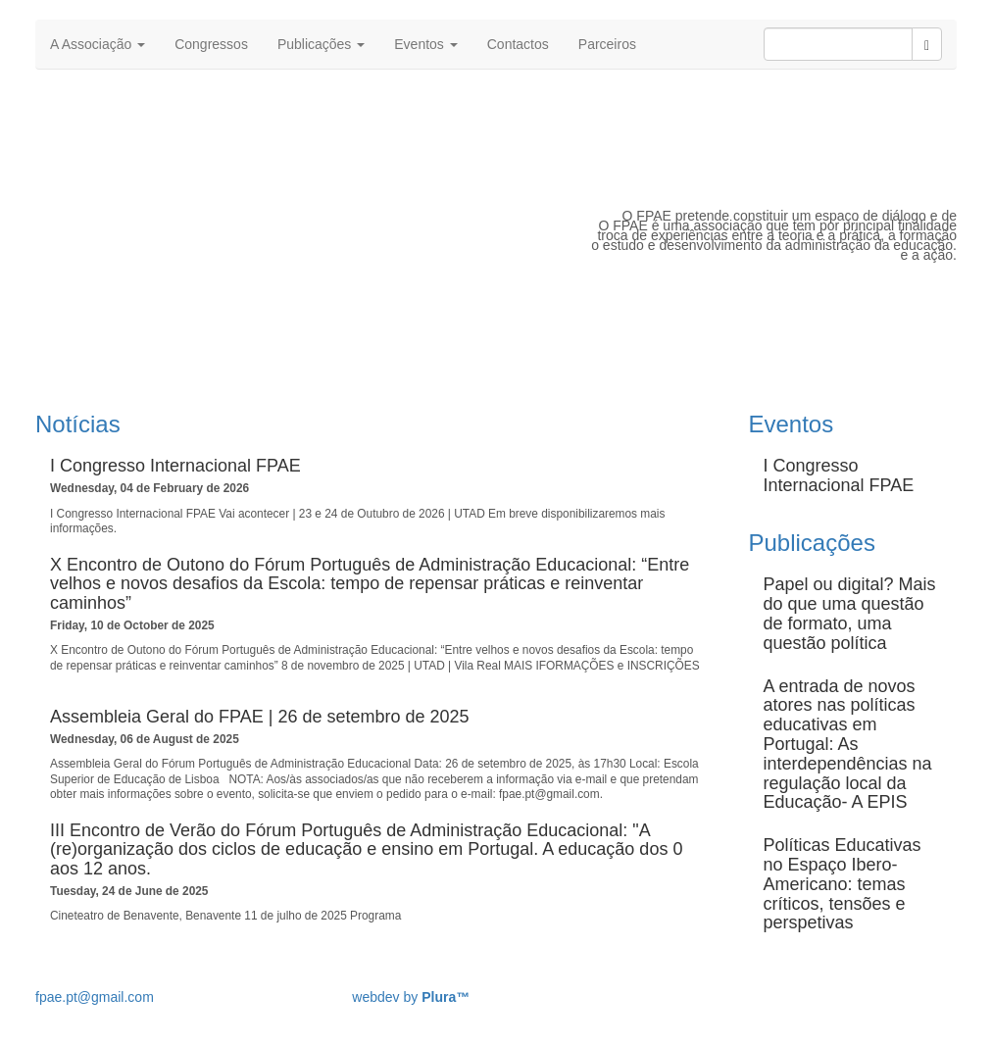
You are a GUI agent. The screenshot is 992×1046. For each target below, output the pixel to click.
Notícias (78, 424)
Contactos (518, 44)
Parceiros (607, 44)
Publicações (321, 44)
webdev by (411, 997)
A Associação (97, 44)
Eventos (425, 44)
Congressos (211, 44)
